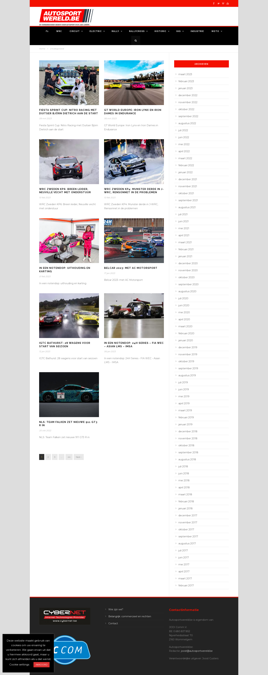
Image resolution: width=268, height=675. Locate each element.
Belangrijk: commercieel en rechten (129, 616)
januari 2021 (185, 256)
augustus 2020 (187, 291)
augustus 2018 (187, 459)
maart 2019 (185, 410)
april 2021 (183, 235)
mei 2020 (184, 312)
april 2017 (184, 571)
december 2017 (187, 515)
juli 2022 (183, 130)
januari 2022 (185, 172)
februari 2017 (186, 585)
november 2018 (187, 438)
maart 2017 (185, 578)
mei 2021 (183, 228)
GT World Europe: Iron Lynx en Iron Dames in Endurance (132, 111)
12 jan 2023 (44, 351)
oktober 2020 (186, 277)
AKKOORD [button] (42, 664)
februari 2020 (186, 333)
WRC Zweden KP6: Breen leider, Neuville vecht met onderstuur (65, 191)
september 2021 (188, 200)
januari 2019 (185, 424)
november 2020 (188, 270)
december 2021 (187, 179)
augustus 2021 (187, 207)
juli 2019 (183, 382)
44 (69, 457)
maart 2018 (185, 494)
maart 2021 (185, 242)
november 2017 (187, 522)
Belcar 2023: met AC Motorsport (130, 268)
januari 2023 (185, 88)
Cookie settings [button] (19, 664)
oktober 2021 (186, 193)
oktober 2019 (186, 361)
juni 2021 (183, 221)
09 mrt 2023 (45, 118)
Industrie (197, 31)
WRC (59, 31)
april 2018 (184, 487)
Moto (215, 31)
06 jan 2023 (110, 351)
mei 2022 (184, 144)
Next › (79, 457)
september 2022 (188, 116)
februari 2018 (186, 501)
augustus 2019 (187, 375)
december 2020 (188, 263)
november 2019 (187, 354)
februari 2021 (186, 249)
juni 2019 (183, 389)
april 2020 (184, 319)
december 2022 (187, 95)
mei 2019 (183, 396)
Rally (115, 31)
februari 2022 (186, 165)
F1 (47, 31)
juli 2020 (183, 298)
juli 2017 (183, 550)
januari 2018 (185, 508)
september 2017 (188, 536)
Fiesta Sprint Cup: (68, 111)
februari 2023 (186, 81)
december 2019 (187, 347)
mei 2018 (184, 480)
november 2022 (187, 102)
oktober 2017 (186, 529)
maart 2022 (185, 158)
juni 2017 (183, 557)
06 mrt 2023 (110, 118)
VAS (178, 31)
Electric (96, 31)
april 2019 (184, 403)
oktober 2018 (186, 445)
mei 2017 (183, 564)
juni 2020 (183, 305)
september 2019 (188, 368)
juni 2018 (183, 473)
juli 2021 (183, 214)
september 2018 (188, 452)
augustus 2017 (187, 543)
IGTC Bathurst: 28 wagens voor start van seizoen (64, 344)
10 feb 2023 (44, 197)
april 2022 (184, 151)
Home (42, 48)
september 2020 (188, 284)
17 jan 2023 (109, 273)
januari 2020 (185, 340)
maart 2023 (185, 74)
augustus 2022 (187, 123)
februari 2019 (186, 417)
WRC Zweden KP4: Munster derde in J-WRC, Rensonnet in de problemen (134, 191)
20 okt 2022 (45, 430)
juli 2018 (183, 466)
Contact (113, 623)
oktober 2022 (186, 109)
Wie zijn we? (115, 609)
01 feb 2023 (44, 276)
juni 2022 (183, 137)
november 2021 (187, 186)
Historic (160, 31)
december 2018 (187, 431)
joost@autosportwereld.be (197, 650)
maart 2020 (185, 326)
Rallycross (137, 31)
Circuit (75, 31)
